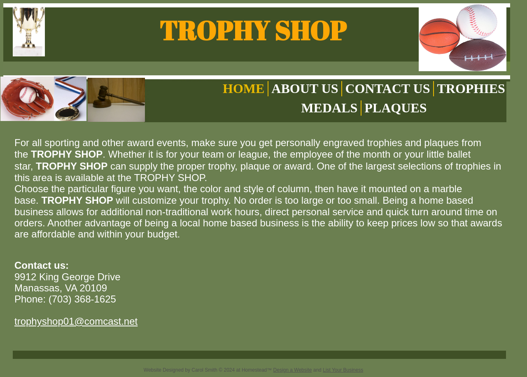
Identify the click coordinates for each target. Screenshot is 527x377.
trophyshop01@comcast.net (76, 321)
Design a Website (292, 370)
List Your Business (343, 370)
